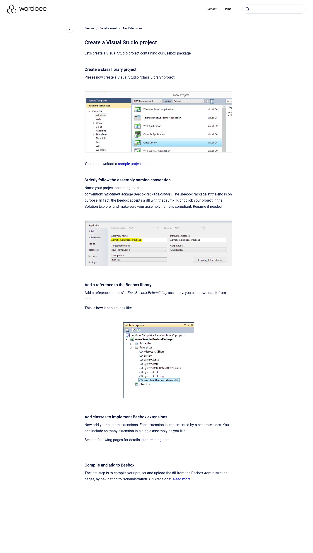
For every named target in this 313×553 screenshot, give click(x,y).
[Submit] (247, 9)
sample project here (133, 164)
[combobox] (274, 9)
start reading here (155, 440)
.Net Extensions (132, 28)
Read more (181, 479)
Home (227, 9)
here (88, 299)
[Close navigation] (69, 29)
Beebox (89, 28)
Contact (211, 9)
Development (108, 28)
